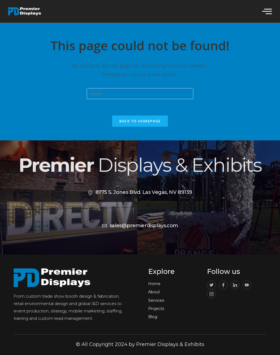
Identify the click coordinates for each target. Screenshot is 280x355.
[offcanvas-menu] (267, 11)
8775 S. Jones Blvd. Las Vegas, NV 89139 (140, 192)
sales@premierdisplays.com (140, 226)
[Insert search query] (140, 93)
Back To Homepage (140, 121)
